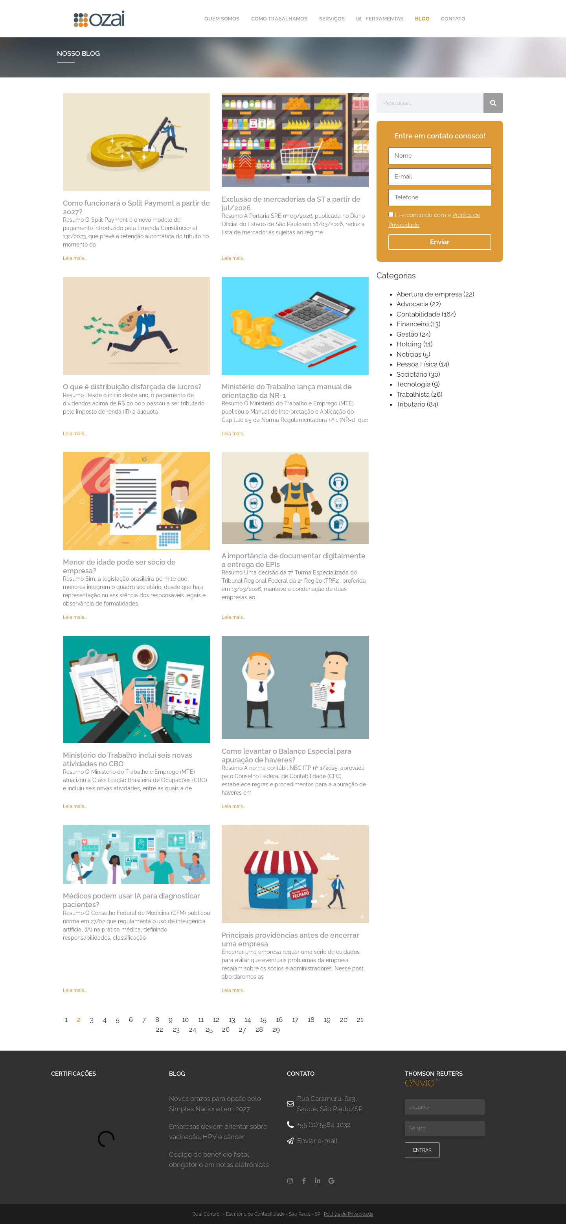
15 (263, 1019)
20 (343, 1019)
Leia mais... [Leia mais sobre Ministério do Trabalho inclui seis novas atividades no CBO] (74, 806)
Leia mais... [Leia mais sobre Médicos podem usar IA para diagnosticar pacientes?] (74, 991)
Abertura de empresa (429, 294)
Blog (422, 19)
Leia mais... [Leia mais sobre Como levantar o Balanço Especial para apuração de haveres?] (233, 806)
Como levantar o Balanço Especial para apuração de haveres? (286, 755)
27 (242, 1030)
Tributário (411, 405)
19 (327, 1019)
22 (159, 1030)
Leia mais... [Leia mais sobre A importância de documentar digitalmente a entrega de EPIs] (233, 617)
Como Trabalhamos (279, 19)
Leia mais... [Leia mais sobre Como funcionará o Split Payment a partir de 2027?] (74, 258)
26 (226, 1030)
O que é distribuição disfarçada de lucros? (132, 387)
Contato (453, 19)
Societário (412, 374)
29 (276, 1030)
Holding (409, 344)
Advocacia (412, 304)
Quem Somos (221, 19)
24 (192, 1030)
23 (176, 1030)
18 (311, 1019)
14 (247, 1019)
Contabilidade (418, 314)
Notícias (409, 354)
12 (216, 1019)
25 (209, 1030)
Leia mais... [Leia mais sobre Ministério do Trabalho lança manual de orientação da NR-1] (233, 434)
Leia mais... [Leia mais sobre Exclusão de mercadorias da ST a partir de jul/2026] (233, 258)
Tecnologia (413, 384)
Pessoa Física (417, 364)
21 (360, 1019)
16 (279, 1019)
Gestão (407, 334)
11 (201, 1019)
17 (295, 1019)
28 (259, 1030)
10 (185, 1019)
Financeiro (413, 324)
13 (232, 1019)
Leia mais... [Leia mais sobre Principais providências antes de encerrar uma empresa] (233, 991)
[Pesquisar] (493, 103)
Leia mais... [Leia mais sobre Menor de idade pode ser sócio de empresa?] (74, 617)
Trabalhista (413, 394)
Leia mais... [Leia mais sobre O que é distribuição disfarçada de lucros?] (74, 434)
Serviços (332, 19)
